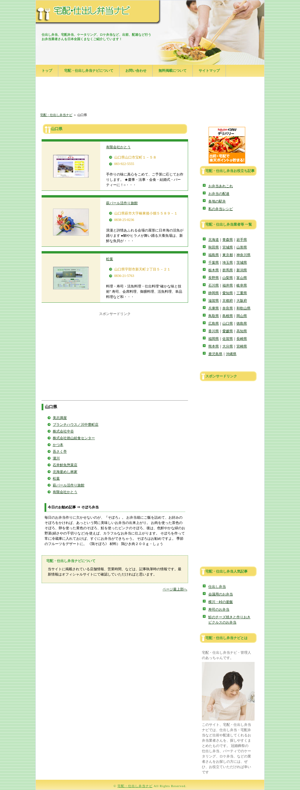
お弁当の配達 (218, 194)
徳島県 (241, 323)
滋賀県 (213, 301)
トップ (47, 71)
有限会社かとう (118, 147)
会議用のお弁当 (220, 594)
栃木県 (213, 270)
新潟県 (241, 270)
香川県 (213, 331)
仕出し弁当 (217, 587)
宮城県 (227, 247)
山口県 (227, 323)
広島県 (213, 323)
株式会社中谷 (63, 431)
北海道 (213, 240)
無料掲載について (172, 71)
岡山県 (241, 316)
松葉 (109, 259)
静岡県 (213, 293)
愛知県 (227, 293)
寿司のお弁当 (218, 609)
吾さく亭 (60, 452)
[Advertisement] (150, 95)
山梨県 (227, 278)
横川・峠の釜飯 (220, 602)
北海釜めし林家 (65, 472)
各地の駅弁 (217, 201)
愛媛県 (227, 331)
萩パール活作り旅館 (122, 203)
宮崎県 (241, 346)
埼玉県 (227, 263)
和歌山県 (243, 308)
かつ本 (58, 445)
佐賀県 (227, 339)
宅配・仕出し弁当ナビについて (88, 71)
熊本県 (213, 346)
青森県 (227, 240)
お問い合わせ (135, 71)
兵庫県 (213, 308)
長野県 (213, 278)
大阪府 (241, 301)
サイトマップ (209, 71)
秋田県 (213, 247)
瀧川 (56, 458)
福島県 (213, 255)
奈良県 (227, 308)
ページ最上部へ (175, 589)
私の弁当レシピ (220, 209)
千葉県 (213, 263)
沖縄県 (231, 354)
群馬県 (227, 270)
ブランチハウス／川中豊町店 (75, 425)
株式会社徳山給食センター (74, 438)
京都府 (227, 301)
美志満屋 (60, 418)
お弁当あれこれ (220, 186)
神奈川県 (243, 255)
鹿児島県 (215, 354)
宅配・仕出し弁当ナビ (56, 115)
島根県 (227, 316)
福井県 (227, 285)
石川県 (213, 285)
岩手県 (241, 240)
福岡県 (213, 339)
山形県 (241, 247)
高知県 (241, 331)
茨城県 (241, 263)
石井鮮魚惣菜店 (65, 465)
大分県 (227, 346)
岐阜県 (241, 285)
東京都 (227, 255)
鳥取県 (213, 316)
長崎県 (241, 339)
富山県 (241, 278)
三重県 (241, 293)
